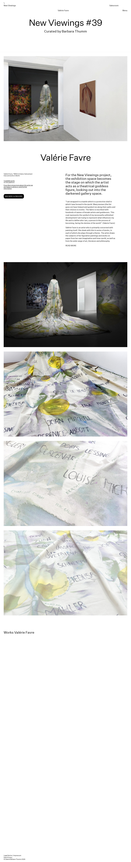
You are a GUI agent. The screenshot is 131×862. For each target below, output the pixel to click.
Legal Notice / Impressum (12, 855)
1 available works (9, 181)
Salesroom (114, 5)
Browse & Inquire (14, 196)
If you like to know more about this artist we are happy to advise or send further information (18, 187)
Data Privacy (8, 857)
